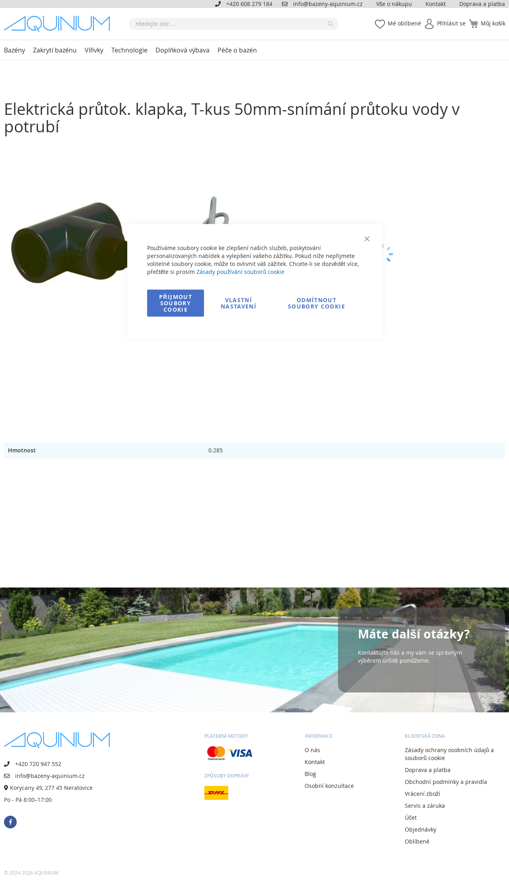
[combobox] (233, 24)
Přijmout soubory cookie (175, 303)
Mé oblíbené (404, 23)
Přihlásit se (451, 23)
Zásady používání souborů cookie (240, 271)
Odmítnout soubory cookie (316, 303)
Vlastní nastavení (238, 303)
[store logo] (59, 24)
